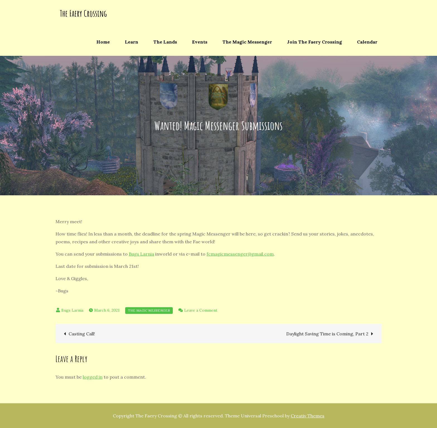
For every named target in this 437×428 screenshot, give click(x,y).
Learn (131, 42)
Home (103, 42)
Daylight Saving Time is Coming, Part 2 (327, 333)
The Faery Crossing (83, 13)
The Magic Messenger (247, 42)
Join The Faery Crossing (314, 42)
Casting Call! (82, 333)
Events (199, 42)
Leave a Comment (200, 310)
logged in (93, 377)
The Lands (165, 42)
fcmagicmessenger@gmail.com (240, 254)
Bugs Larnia (141, 254)
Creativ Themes (307, 416)
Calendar (367, 42)
